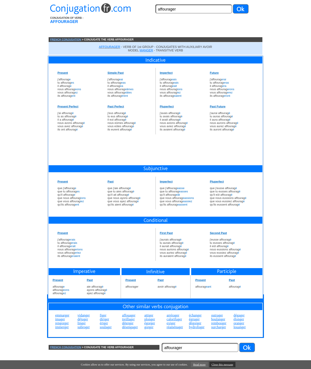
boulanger (218, 319)
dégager (239, 315)
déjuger (83, 319)
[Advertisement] (180, 27)
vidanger (84, 315)
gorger (148, 327)
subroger (84, 327)
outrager (217, 315)
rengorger (62, 323)
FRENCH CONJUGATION (65, 39)
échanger (195, 315)
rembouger (218, 323)
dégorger (195, 323)
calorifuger (174, 319)
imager (60, 319)
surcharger (218, 327)
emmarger (62, 315)
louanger (239, 327)
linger (82, 323)
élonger (238, 319)
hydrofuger (197, 327)
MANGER (146, 50)
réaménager (175, 327)
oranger (238, 323)
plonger (149, 319)
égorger (149, 323)
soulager (106, 327)
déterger (127, 323)
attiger (148, 315)
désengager (130, 327)
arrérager (173, 315)
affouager (128, 315)
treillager (128, 319)
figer (103, 315)
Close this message (222, 364)
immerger (62, 327)
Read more (199, 364)
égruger (194, 319)
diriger (104, 319)
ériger (104, 323)
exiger (171, 323)
